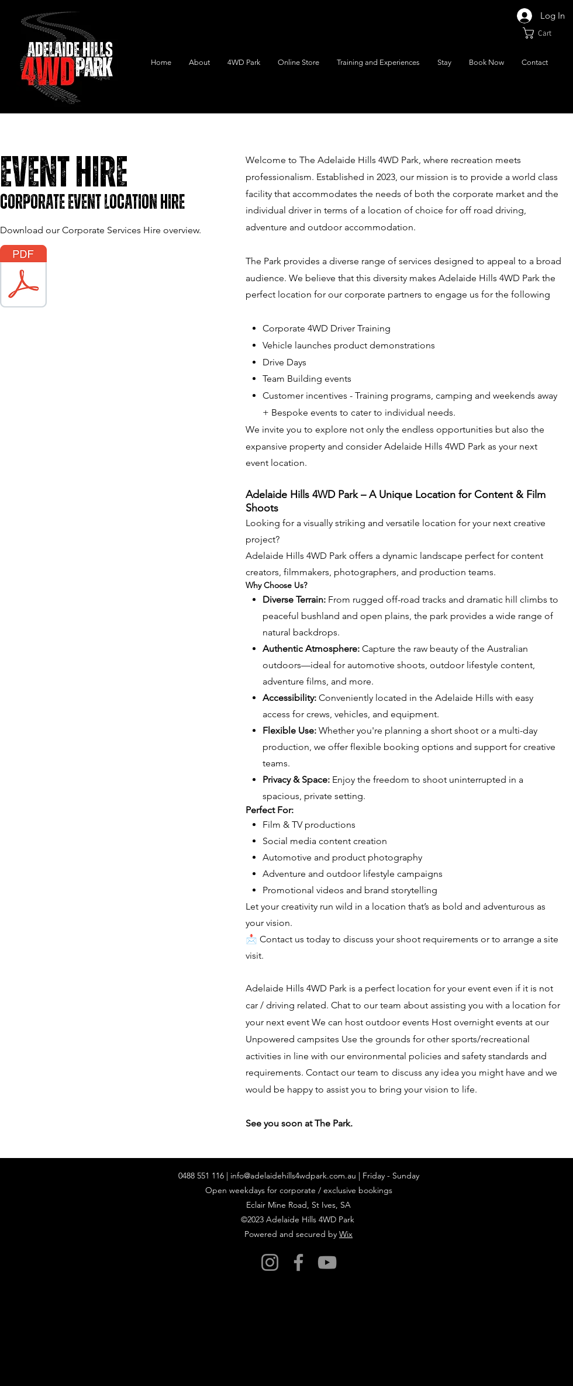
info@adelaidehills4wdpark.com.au (293, 1175)
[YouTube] (327, 1262)
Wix (346, 1234)
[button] (543, 33)
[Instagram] (269, 1262)
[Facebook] (298, 1262)
